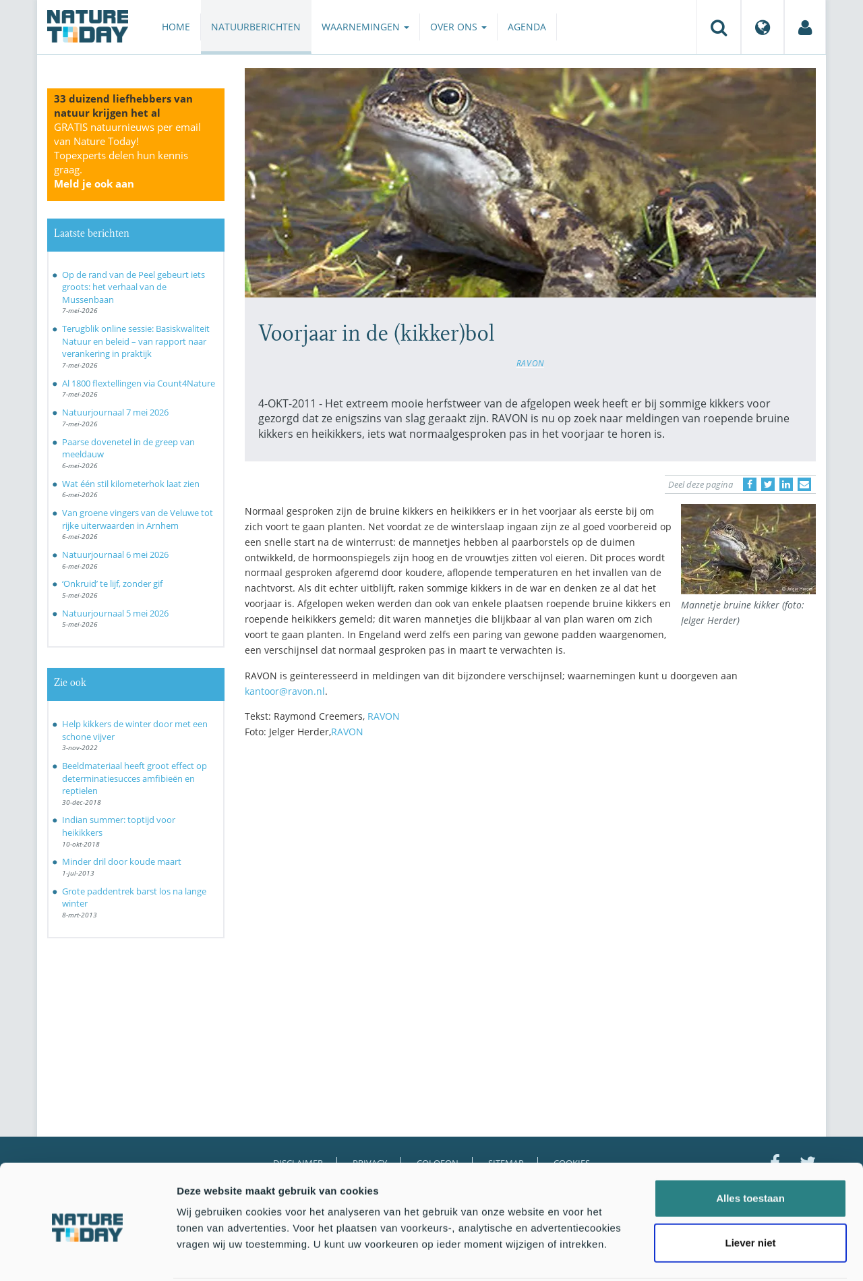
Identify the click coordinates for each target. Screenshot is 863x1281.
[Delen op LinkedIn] (786, 484)
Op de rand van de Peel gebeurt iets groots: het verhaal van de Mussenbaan (133, 287)
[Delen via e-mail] (804, 484)
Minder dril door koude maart (121, 861)
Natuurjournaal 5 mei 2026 (115, 613)
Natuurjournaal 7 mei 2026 (115, 412)
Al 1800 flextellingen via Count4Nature (138, 383)
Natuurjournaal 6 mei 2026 (115, 554)
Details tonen (728, 1254)
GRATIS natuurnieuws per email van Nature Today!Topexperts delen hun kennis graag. (127, 155)
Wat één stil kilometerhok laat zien (131, 484)
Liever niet (750, 1192)
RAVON (530, 363)
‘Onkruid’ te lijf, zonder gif (112, 583)
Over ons (458, 26)
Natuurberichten (256, 26)
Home (176, 26)
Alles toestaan (750, 1148)
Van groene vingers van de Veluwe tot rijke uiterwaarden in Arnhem (137, 519)
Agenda (527, 26)
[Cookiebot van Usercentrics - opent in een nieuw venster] (87, 1255)
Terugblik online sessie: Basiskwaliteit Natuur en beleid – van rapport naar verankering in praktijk (136, 341)
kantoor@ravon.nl (285, 691)
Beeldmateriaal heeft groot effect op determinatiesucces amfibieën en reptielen (134, 778)
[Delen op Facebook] (749, 484)
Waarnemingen (365, 26)
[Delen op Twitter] (768, 484)
